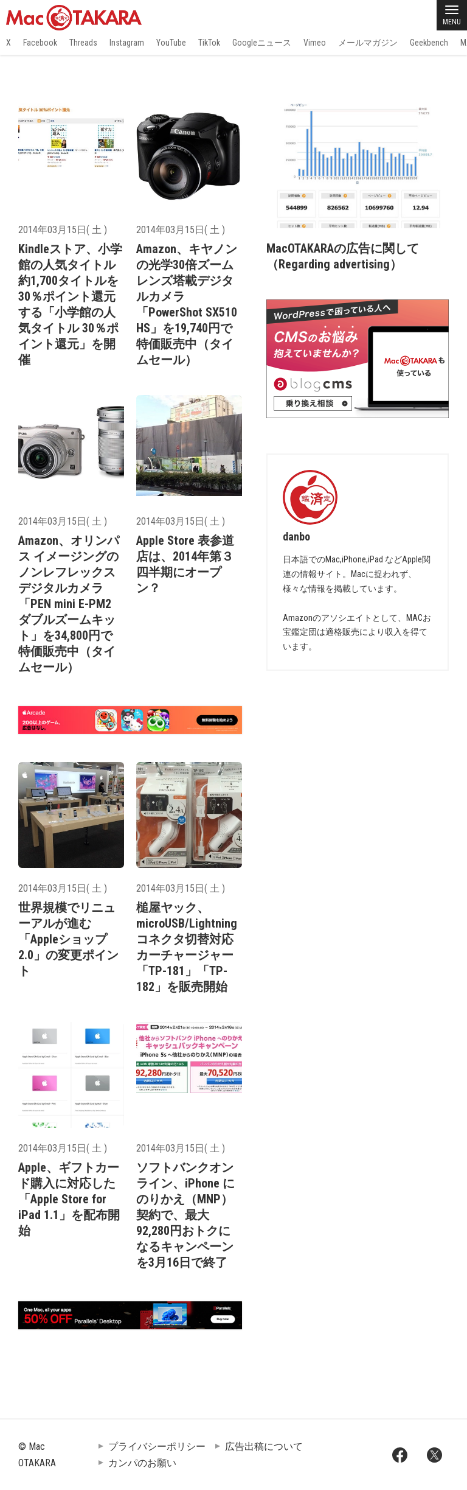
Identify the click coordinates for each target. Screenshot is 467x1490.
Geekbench (429, 42)
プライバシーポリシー (157, 1446)
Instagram (126, 42)
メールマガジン (368, 42)
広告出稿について (264, 1446)
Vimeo (314, 42)
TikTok (209, 42)
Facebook (40, 42)
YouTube (171, 42)
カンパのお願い (142, 1463)
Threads (83, 42)
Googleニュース (261, 42)
